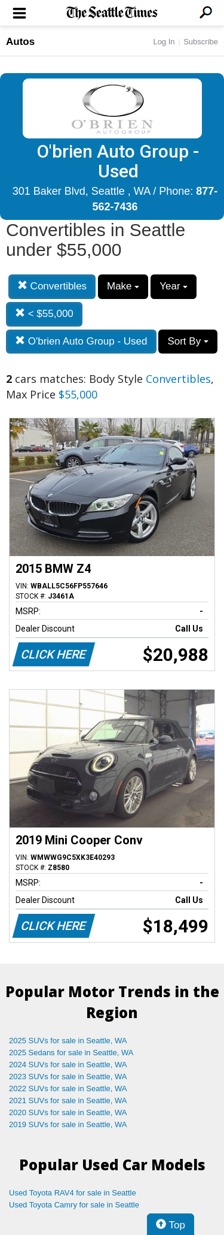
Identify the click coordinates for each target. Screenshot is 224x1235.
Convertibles (52, 286)
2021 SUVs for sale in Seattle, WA (68, 1100)
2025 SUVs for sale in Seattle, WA (68, 1040)
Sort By (187, 341)
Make (123, 286)
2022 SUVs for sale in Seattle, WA (68, 1088)
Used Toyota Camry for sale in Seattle (74, 1204)
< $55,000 (44, 313)
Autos (20, 41)
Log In (163, 41)
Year (173, 286)
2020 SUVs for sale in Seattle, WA (68, 1112)
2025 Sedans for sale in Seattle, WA (71, 1052)
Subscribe (200, 41)
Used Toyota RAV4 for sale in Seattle (72, 1192)
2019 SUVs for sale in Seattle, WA (68, 1124)
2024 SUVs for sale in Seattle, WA (68, 1064)
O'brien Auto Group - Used (81, 341)
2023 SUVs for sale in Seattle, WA (68, 1076)
